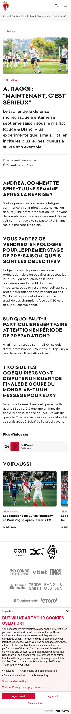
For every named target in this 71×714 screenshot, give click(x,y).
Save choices (35, 703)
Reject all (53, 696)
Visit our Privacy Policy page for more (23, 687)
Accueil (7, 16)
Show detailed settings (15, 681)
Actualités (18, 16)
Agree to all (18, 696)
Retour (9, 31)
